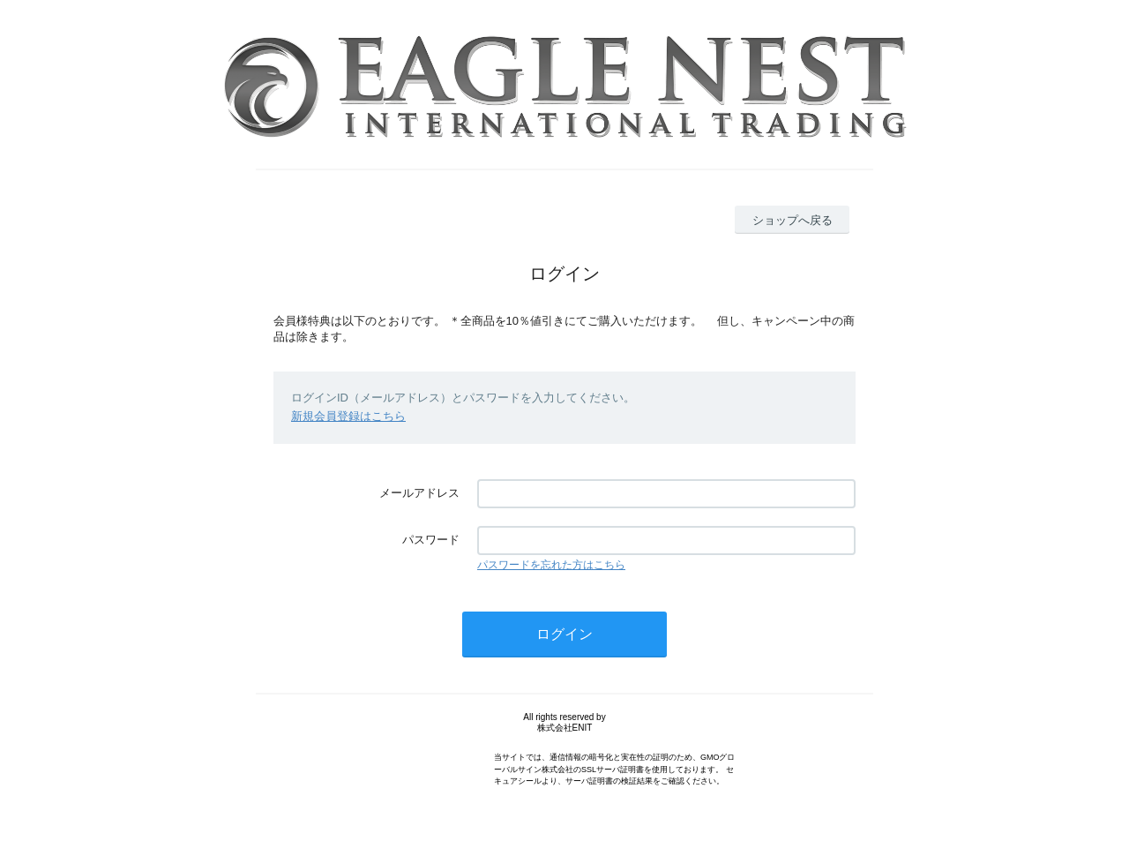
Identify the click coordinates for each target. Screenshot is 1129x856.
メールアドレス (419, 492)
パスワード (431, 539)
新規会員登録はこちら (348, 416)
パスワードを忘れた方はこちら (551, 565)
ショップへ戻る (792, 220)
